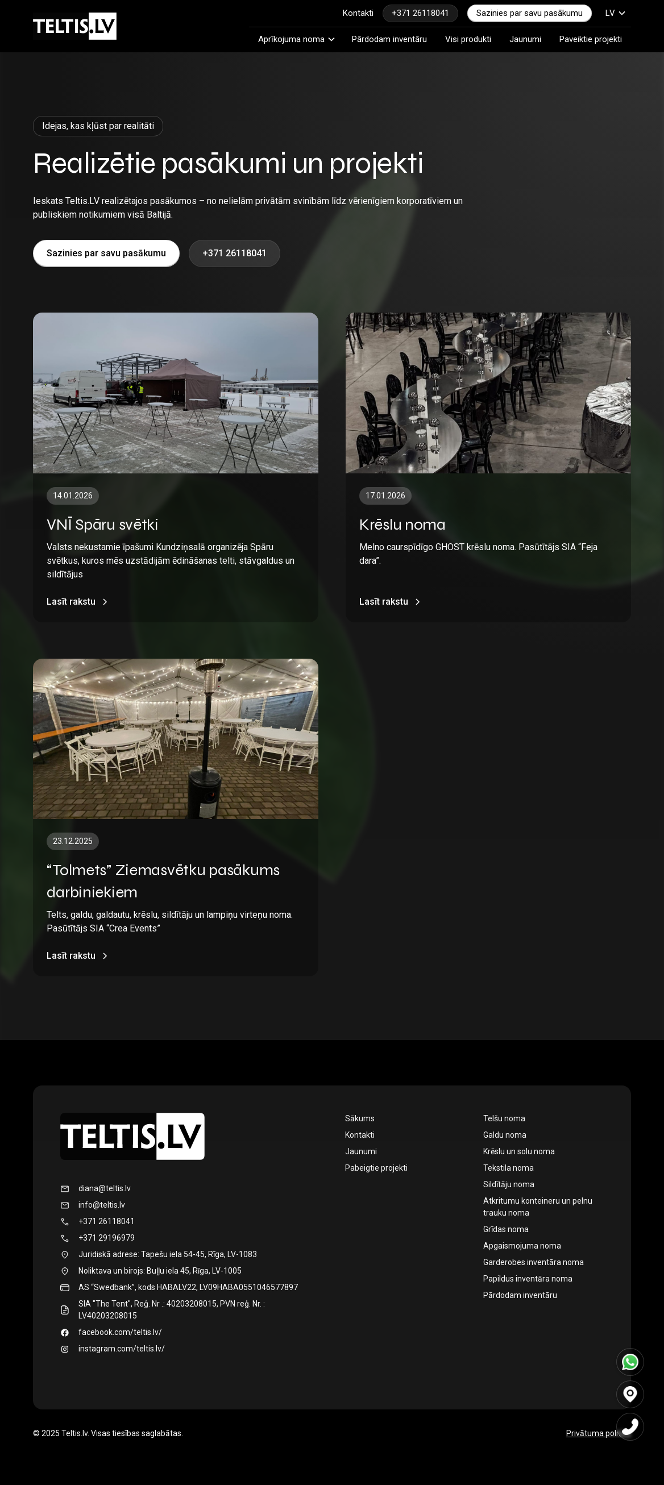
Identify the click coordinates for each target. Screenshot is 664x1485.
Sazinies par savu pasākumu (529, 13)
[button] (616, 13)
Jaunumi (525, 39)
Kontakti (358, 13)
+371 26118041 (420, 13)
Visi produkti (468, 39)
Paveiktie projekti (590, 39)
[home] (75, 26)
